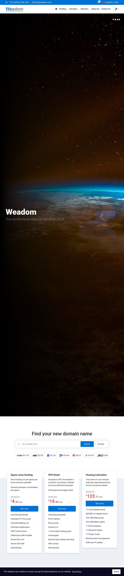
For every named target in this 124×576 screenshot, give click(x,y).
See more (24, 509)
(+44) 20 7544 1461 (20, 2)
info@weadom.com (42, 2)
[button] (113, 19)
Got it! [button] (116, 572)
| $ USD (110, 2)
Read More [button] (76, 572)
